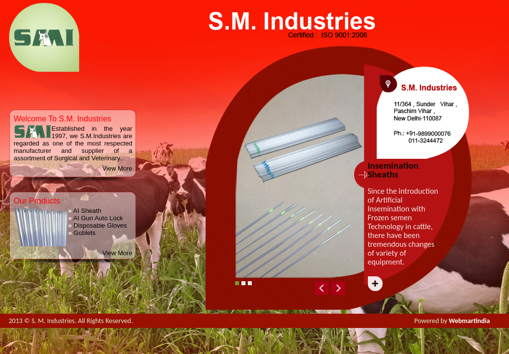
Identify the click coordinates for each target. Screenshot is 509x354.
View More (117, 168)
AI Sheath (84, 210)
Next (407, 286)
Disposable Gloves (97, 225)
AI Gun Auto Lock (95, 218)
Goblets (82, 232)
